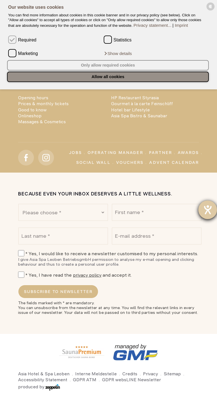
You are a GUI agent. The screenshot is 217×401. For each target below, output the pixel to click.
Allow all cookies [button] (108, 76)
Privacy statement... (153, 25)
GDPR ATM (84, 380)
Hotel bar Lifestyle (130, 110)
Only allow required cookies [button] (108, 65)
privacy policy (87, 275)
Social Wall (93, 162)
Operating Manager (115, 153)
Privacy (150, 374)
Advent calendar (174, 162)
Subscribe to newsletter (58, 292)
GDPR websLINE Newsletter (131, 380)
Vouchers (130, 162)
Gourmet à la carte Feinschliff (142, 104)
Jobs (75, 153)
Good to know (32, 110)
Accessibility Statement (42, 380)
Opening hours (33, 98)
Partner (160, 153)
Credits (129, 374)
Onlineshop (30, 116)
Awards (188, 153)
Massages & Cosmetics (42, 122)
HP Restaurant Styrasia (135, 98)
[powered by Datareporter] (210, 9)
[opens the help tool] (207, 209)
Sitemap (172, 374)
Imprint (181, 25)
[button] (118, 53)
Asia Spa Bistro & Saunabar (139, 116)
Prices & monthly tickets (43, 104)
